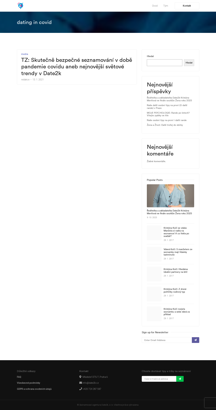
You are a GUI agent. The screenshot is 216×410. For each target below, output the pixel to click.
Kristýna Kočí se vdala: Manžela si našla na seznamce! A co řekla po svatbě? (176, 232)
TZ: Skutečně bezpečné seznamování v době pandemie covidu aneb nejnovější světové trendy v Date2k (76, 67)
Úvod (155, 5)
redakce (25, 79)
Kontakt (187, 5)
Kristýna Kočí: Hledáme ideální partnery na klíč (176, 270)
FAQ (19, 377)
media (24, 54)
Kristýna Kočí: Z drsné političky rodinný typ (175, 290)
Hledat (150, 56)
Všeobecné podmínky (28, 383)
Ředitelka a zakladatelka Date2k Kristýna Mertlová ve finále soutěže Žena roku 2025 (169, 99)
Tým (165, 5)
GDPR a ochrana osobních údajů (34, 389)
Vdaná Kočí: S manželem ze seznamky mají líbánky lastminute (178, 252)
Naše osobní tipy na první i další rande (167, 120)
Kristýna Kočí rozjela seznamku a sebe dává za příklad (177, 312)
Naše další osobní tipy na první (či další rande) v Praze (167, 106)
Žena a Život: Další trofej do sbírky (165, 125)
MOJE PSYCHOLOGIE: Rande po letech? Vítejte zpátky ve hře (168, 114)
